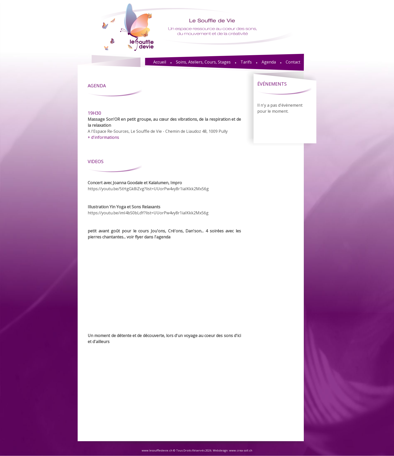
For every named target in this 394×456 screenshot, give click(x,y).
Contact (293, 62)
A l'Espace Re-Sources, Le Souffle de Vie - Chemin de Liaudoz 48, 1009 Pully (164, 125)
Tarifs (246, 62)
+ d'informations (103, 137)
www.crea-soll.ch (240, 450)
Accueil (159, 62)
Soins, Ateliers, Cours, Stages (203, 62)
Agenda (269, 62)
